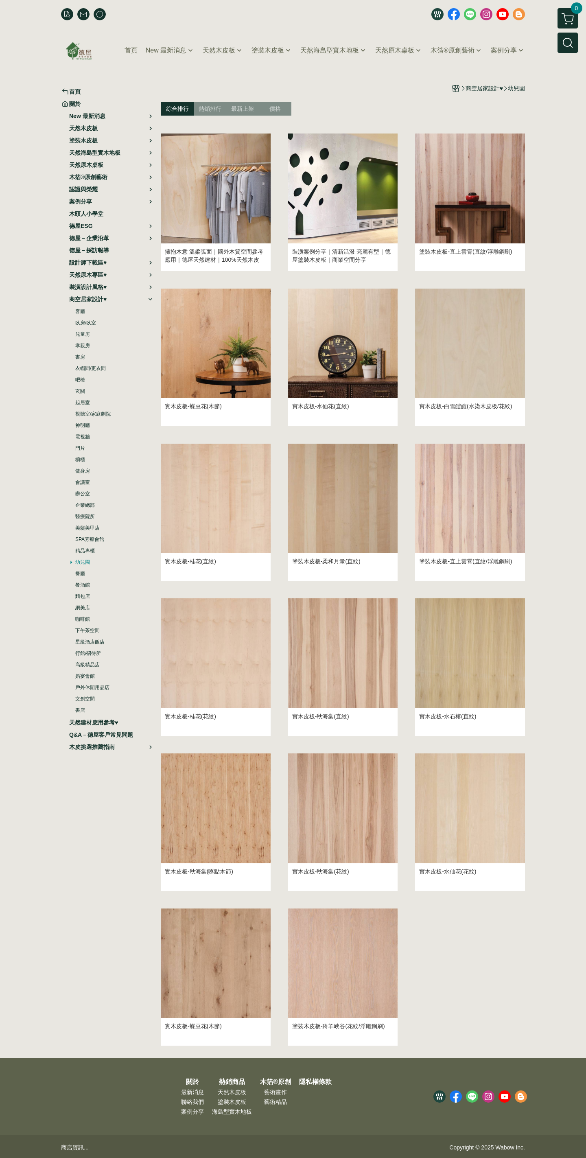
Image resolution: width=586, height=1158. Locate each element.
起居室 (82, 402)
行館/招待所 (88, 653)
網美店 (82, 608)
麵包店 (82, 596)
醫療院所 (85, 516)
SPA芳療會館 (89, 539)
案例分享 (192, 1111)
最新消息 (192, 1092)
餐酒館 (82, 585)
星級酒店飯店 (90, 642)
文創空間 (85, 699)
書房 (80, 357)
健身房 (82, 471)
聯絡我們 (192, 1102)
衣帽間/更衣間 (90, 368)
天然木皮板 (232, 1092)
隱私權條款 (315, 1082)
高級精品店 (87, 665)
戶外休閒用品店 (92, 687)
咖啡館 (82, 619)
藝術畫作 (275, 1092)
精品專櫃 (85, 551)
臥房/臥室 (85, 323)
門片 (80, 448)
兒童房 (82, 334)
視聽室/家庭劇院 (93, 414)
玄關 (80, 391)
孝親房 (82, 345)
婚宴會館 (85, 676)
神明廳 (82, 425)
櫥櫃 (80, 459)
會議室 (82, 482)
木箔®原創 (275, 1082)
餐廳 (80, 573)
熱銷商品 (232, 1082)
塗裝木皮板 (232, 1102)
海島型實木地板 (232, 1111)
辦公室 (82, 494)
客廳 (80, 311)
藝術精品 (275, 1102)
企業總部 (85, 505)
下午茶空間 (87, 630)
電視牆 (82, 437)
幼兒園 (82, 562)
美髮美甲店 (87, 528)
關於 (192, 1082)
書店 (80, 710)
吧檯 (80, 380)
